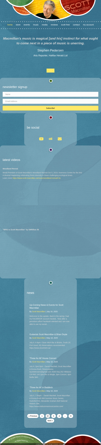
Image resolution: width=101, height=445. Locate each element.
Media (45, 25)
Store (18, 25)
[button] (50, 108)
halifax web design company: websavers (53, 444)
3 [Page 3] (53, 416)
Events (27, 25)
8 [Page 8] (70, 416)
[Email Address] (50, 101)
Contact (76, 25)
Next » (50, 421)
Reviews (54, 25)
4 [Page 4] (59, 416)
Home (9, 25)
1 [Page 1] (41, 416)
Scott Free (65, 25)
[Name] (50, 94)
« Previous (33, 416)
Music (36, 25)
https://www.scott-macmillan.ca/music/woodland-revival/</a (36, 178)
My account (88, 25)
